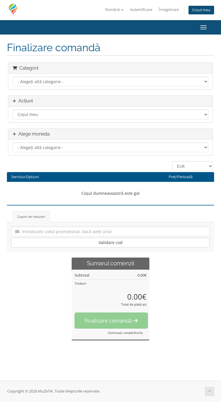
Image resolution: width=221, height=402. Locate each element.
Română (114, 9)
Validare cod (111, 242)
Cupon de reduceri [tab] (31, 216)
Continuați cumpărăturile (125, 333)
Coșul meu (201, 9)
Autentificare (141, 9)
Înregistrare (169, 9)
